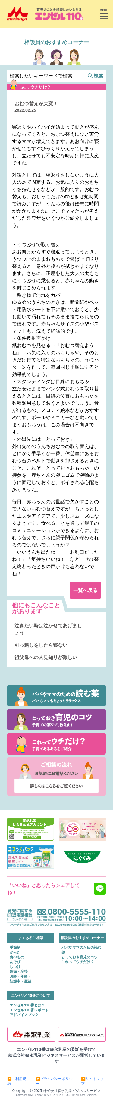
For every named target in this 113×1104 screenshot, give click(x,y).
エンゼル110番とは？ (27, 1005)
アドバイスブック (24, 1014)
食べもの (17, 957)
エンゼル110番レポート (29, 1010)
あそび (15, 962)
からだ (15, 952)
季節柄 (15, 947)
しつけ (15, 966)
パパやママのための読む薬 (81, 950)
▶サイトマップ (92, 1081)
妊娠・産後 (19, 971)
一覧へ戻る (85, 590)
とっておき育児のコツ (79, 957)
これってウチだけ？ (77, 962)
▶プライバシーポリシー (54, 1081)
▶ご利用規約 (16, 1081)
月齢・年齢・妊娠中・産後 (20, 979)
